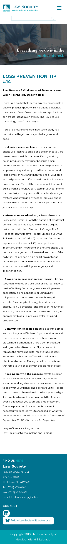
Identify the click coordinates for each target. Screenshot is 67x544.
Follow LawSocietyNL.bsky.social (28, 520)
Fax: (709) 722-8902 (15, 492)
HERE (19, 460)
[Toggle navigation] (59, 8)
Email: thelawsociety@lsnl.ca (20, 497)
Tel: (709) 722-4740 (14, 487)
